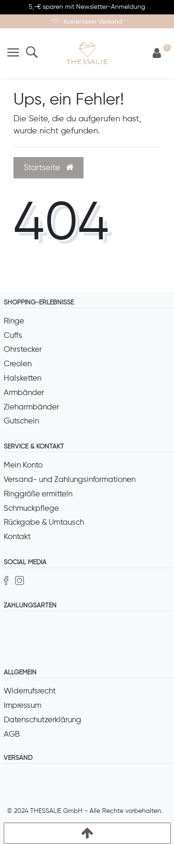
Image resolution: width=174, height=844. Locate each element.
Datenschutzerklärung (42, 720)
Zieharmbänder (31, 407)
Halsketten (22, 378)
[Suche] (32, 53)
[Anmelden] (156, 53)
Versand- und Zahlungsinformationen (69, 480)
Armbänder (24, 393)
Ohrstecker (23, 350)
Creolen (18, 364)
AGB (12, 734)
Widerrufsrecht (30, 691)
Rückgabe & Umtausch (44, 523)
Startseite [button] (48, 168)
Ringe (14, 321)
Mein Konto (23, 465)
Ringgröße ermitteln (38, 494)
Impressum (22, 706)
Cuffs (13, 336)
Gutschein (21, 421)
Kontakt (17, 537)
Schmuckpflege (31, 509)
